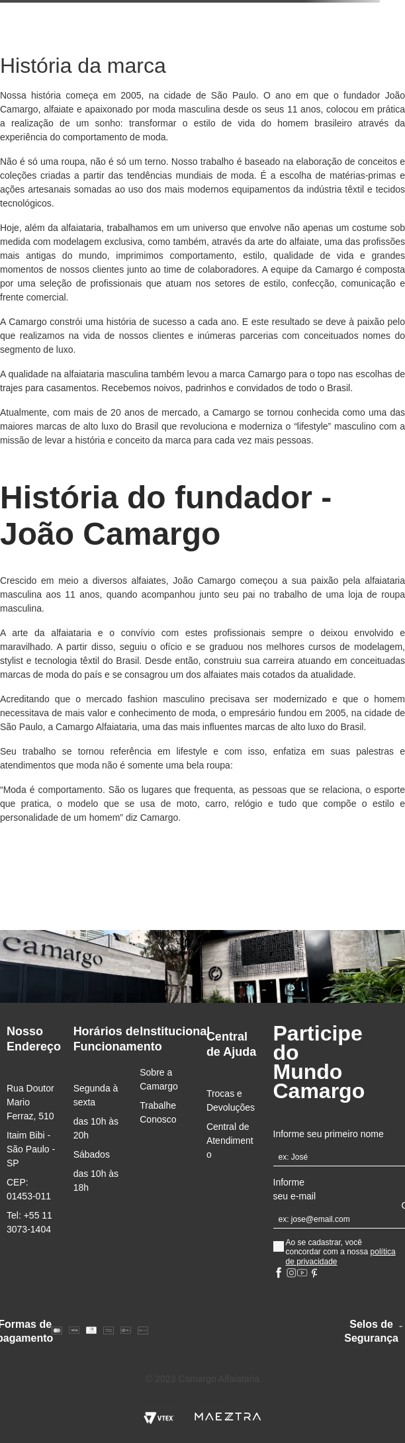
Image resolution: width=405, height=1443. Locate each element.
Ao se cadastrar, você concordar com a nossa (340, 1252)
